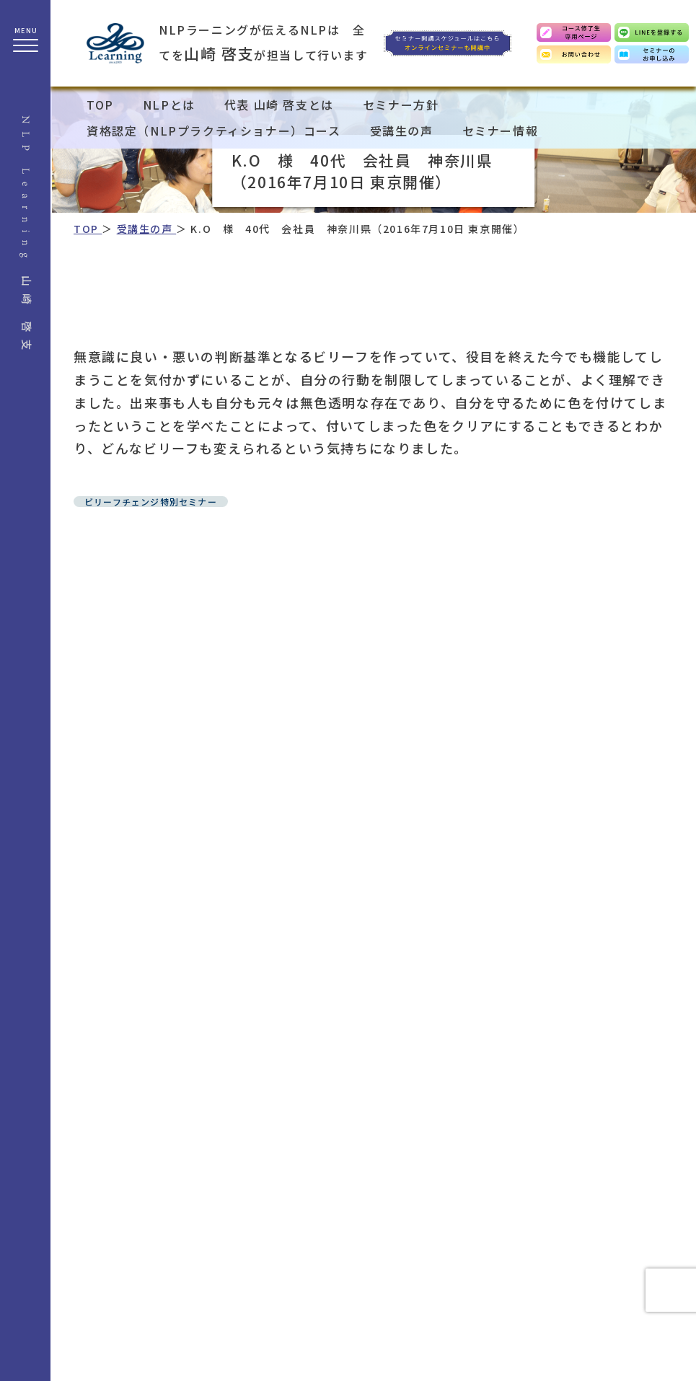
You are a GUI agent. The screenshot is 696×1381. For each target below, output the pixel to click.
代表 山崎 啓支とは (279, 104)
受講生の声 (401, 130)
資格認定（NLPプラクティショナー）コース (214, 130)
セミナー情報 (500, 130)
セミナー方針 (401, 104)
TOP (100, 104)
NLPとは (169, 104)
